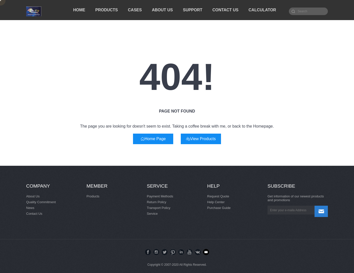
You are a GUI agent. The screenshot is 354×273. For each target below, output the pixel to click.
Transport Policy (158, 208)
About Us (32, 196)
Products (92, 196)
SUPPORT (192, 10)
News (30, 208)
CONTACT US (225, 10)
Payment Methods (160, 196)
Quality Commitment (41, 202)
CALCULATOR (262, 10)
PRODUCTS (106, 10)
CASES (135, 10)
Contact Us (34, 213)
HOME (79, 10)
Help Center (216, 202)
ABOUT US (162, 10)
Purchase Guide (219, 208)
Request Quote (218, 196)
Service (152, 213)
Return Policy (156, 202)
